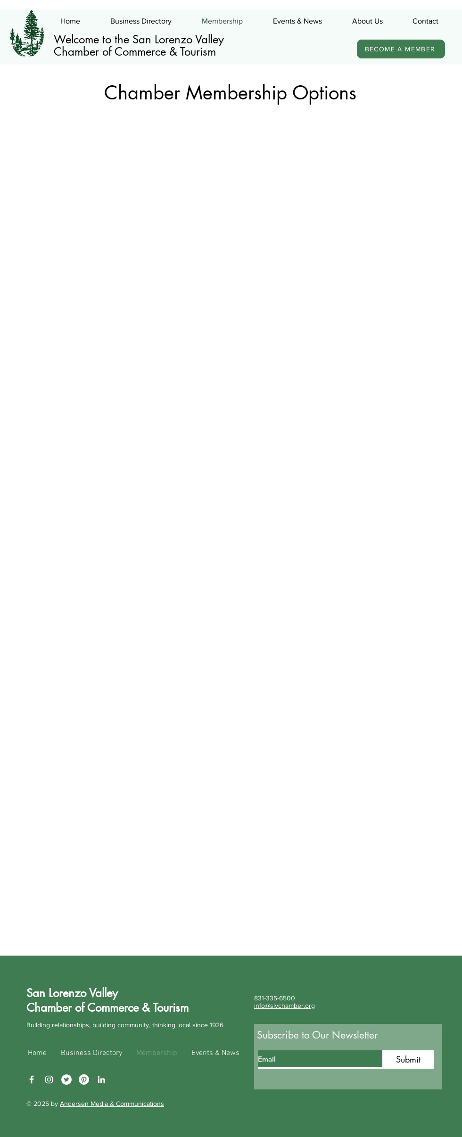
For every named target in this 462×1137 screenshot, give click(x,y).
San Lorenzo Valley (72, 993)
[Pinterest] (84, 1079)
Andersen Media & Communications (112, 1103)
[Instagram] (49, 1079)
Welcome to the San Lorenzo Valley (139, 39)
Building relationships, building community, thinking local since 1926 (124, 1025)
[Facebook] (31, 1079)
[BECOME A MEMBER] (401, 49)
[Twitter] (66, 1079)
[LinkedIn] (101, 1079)
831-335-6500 (274, 998)
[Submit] (408, 1059)
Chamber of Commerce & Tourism (135, 51)
